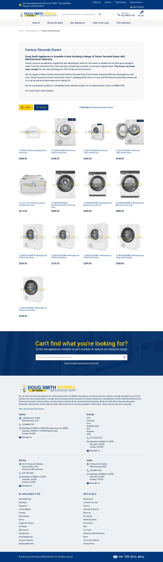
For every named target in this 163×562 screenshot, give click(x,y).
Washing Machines (26, 544)
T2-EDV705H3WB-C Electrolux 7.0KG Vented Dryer (128, 151)
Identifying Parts (90, 520)
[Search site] (100, 14)
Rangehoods (24, 533)
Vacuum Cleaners (26, 540)
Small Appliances (26, 537)
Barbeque (23, 502)
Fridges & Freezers (26, 523)
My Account (88, 499)
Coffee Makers (25, 509)
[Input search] (78, 14)
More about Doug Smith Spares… (32, 409)
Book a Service (136, 2)
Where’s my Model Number (94, 533)
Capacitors (23, 506)
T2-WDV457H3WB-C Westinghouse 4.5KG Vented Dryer (97, 256)
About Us (97, 2)
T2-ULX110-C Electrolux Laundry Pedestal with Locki (32, 204)
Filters (26, 107)
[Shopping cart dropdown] (141, 14)
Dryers (21, 520)
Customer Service (90, 502)
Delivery (86, 506)
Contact (108, 2)
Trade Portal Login (100, 23)
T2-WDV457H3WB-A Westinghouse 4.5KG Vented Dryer (33, 256)
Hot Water (23, 526)
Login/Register (137, 7)
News (85, 537)
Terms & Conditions (91, 540)
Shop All (36, 23)
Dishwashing (24, 516)
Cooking (22, 513)
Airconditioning (25, 499)
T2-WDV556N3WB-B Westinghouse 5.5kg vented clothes (130, 256)
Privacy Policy (88, 544)
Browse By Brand (55, 23)
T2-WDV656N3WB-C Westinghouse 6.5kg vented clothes (33, 309)
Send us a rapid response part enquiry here (81, 363)
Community (88, 523)
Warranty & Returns (91, 509)
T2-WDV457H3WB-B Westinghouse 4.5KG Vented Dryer (65, 256)
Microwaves (24, 530)
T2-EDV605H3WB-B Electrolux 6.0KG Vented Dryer (63, 151)
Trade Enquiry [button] (120, 2)
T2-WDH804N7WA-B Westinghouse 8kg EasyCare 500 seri (97, 204)
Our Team (87, 530)
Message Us (27, 437)
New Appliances (77, 23)
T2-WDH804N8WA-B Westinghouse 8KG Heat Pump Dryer (130, 204)
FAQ (85, 526)
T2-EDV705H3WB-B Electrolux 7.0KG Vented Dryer (95, 151)
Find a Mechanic (123, 23)
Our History (87, 516)
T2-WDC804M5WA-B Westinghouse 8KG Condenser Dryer (63, 205)
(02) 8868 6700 (128, 15)
